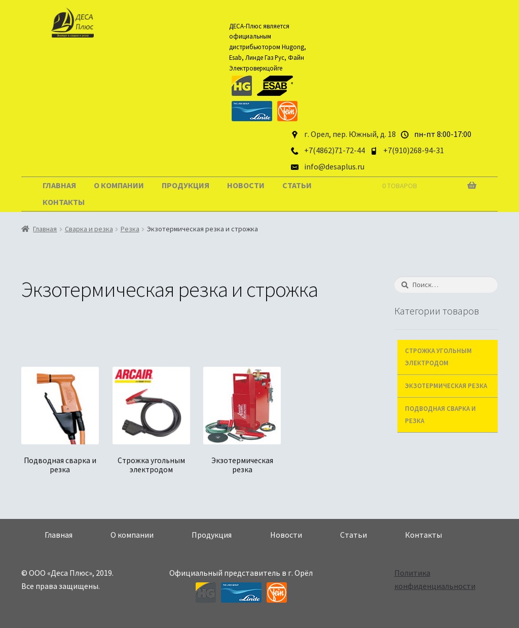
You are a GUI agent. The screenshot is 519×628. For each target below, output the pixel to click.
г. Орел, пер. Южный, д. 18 (350, 134)
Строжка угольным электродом (438, 356)
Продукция (185, 185)
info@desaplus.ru (334, 166)
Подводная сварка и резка (440, 414)
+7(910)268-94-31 (413, 150)
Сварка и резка (89, 228)
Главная (59, 185)
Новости (246, 185)
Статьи (297, 185)
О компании (119, 185)
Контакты (64, 202)
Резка (130, 228)
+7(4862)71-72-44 (334, 150)
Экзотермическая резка (446, 385)
